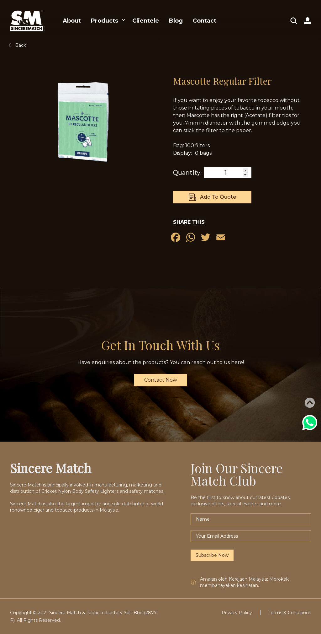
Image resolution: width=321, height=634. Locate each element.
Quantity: (187, 172)
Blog (176, 20)
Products (104, 20)
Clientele (145, 20)
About (72, 20)
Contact (204, 20)
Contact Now (160, 380)
